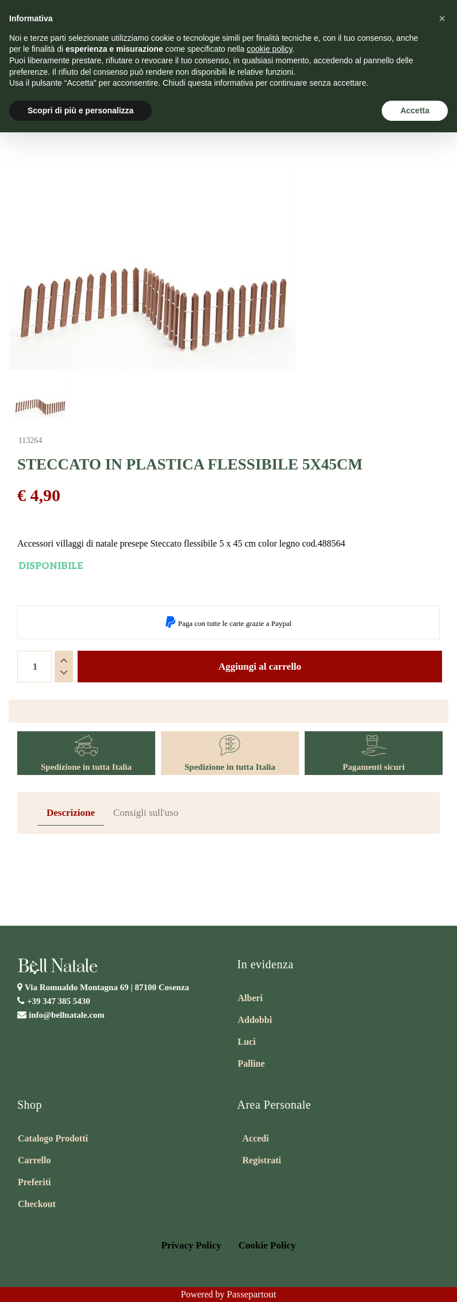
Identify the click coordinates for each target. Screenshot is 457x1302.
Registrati (262, 1160)
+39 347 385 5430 (58, 1001)
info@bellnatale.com (67, 1015)
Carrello (34, 1160)
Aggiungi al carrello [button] (259, 666)
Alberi (250, 998)
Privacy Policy (191, 1245)
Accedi (256, 1138)
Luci (247, 1042)
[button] (442, 18)
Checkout (37, 1204)
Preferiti (34, 1182)
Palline (251, 1063)
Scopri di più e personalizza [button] (80, 110)
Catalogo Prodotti (53, 1138)
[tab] (70, 813)
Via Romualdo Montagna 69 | (107, 987)
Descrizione (71, 812)
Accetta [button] (414, 110)
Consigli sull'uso (145, 812)
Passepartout (251, 1294)
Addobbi (255, 1020)
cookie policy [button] (269, 49)
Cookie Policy (267, 1245)
